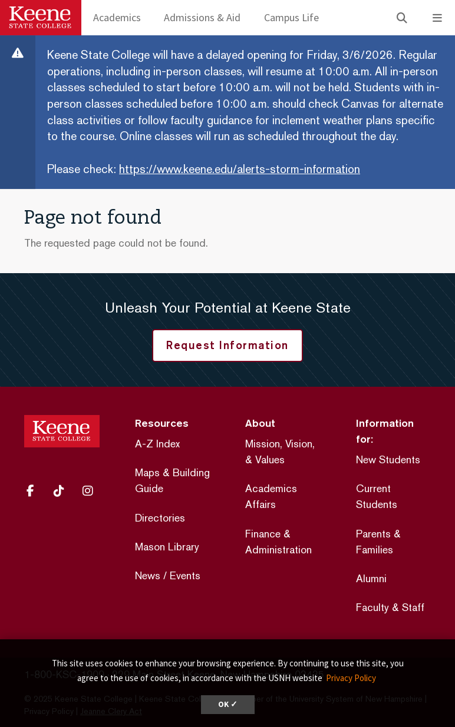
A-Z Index (157, 443)
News (147, 575)
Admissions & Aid (202, 17)
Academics (117, 17)
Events (185, 575)
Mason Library (167, 546)
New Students (388, 459)
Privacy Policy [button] (351, 677)
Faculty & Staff (390, 607)
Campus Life (291, 17)
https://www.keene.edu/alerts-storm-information (239, 169)
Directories (160, 518)
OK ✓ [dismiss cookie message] (228, 704)
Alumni (371, 578)
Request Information (227, 344)
